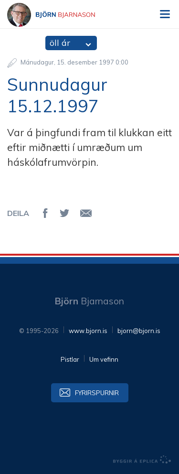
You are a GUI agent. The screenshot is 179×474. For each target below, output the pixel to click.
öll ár (60, 42)
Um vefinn (103, 359)
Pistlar (70, 359)
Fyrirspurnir (97, 393)
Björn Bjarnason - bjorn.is (59, 15)
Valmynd (164, 14)
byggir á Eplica (142, 459)
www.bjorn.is (88, 330)
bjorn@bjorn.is (138, 330)
